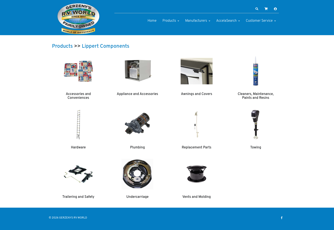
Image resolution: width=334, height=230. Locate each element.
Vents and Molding (196, 197)
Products (169, 21)
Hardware (78, 147)
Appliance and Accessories (137, 94)
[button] (256, 9)
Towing (255, 147)
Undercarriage (137, 197)
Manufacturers (196, 21)
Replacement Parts (196, 147)
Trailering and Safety (78, 197)
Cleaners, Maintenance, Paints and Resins (256, 96)
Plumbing (137, 147)
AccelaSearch (226, 21)
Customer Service (259, 21)
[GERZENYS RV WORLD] (78, 18)
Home (152, 21)
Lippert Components (105, 46)
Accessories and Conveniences (78, 96)
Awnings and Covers (196, 94)
